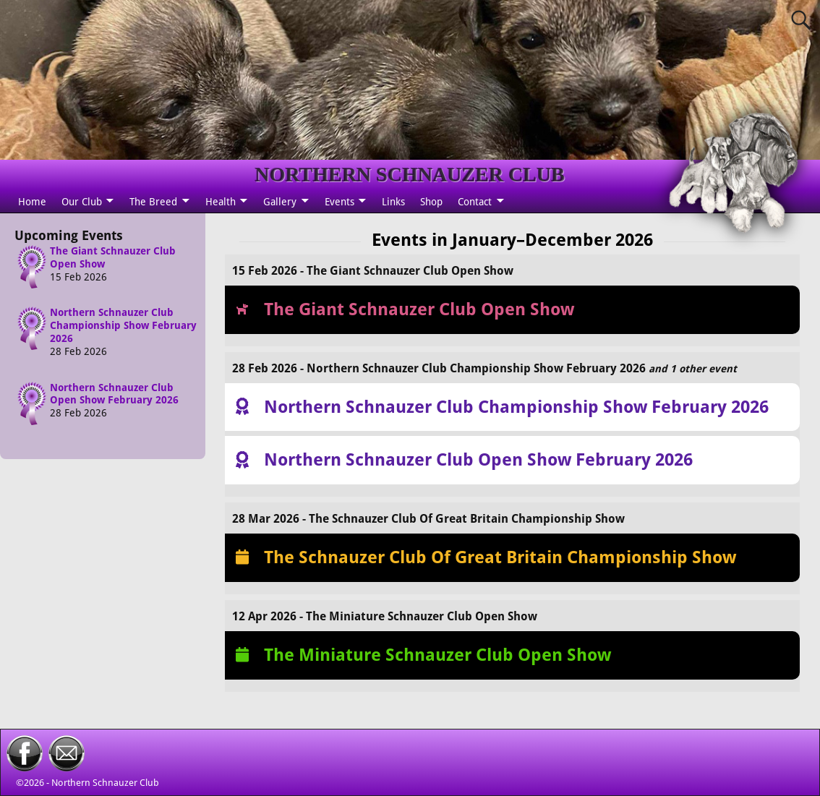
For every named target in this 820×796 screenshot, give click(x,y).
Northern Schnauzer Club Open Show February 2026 (114, 394)
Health (220, 201)
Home (32, 201)
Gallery (279, 201)
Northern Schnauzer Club (105, 782)
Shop (431, 201)
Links (393, 201)
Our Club (81, 201)
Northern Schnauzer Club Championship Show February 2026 (123, 325)
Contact (475, 201)
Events (339, 201)
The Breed (153, 201)
